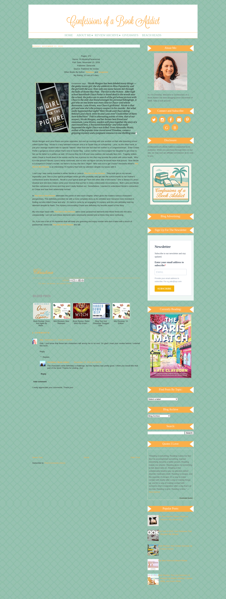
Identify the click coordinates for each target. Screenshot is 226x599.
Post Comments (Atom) (55, 463)
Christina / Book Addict (58, 362)
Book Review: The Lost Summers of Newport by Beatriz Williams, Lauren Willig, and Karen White (175, 578)
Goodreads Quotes (186, 498)
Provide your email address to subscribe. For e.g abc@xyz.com (168, 280)
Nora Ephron (154, 492)
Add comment (40, 381)
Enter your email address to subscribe (169, 264)
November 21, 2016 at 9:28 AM (58, 340)
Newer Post (37, 457)
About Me (84, 35)
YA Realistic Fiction (64, 283)
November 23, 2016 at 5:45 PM (87, 362)
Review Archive (107, 35)
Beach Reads (151, 35)
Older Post (135, 457)
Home (69, 35)
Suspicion (103, 72)
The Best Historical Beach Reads (172, 560)
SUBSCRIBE (164, 288)
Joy (42, 340)
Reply (42, 351)
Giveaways (130, 35)
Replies (46, 357)
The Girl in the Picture (94, 173)
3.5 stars (42, 283)
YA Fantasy (51, 283)
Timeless (90, 72)
